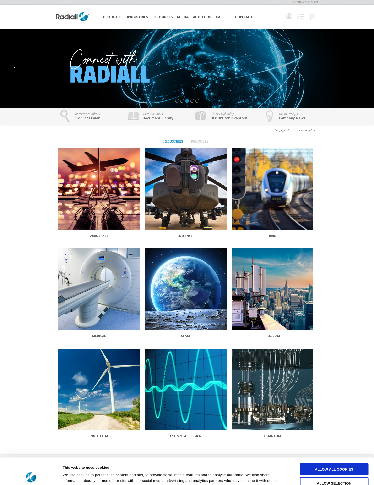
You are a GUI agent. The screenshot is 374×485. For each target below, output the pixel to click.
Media (183, 16)
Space (185, 336)
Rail (272, 235)
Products (113, 16)
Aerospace (99, 235)
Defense (185, 235)
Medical (99, 336)
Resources (162, 16)
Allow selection (334, 457)
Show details (251, 476)
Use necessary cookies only (334, 470)
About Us (202, 16)
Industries (137, 16)
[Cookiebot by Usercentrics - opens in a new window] (31, 475)
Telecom (272, 336)
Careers (223, 16)
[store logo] (72, 20)
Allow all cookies (334, 443)
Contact (244, 16)
